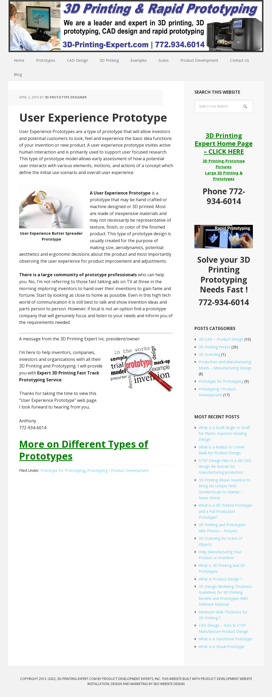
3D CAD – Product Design (221, 339)
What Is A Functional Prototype (225, 638)
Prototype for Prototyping (62, 470)
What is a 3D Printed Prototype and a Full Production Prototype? (225, 511)
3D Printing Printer (214, 346)
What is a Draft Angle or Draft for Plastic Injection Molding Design (224, 433)
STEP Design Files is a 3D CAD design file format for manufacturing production (225, 466)
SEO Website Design (169, 684)
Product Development (220, 679)
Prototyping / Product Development (118, 470)
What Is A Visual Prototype (221, 646)
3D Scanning (209, 354)
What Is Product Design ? (220, 578)
